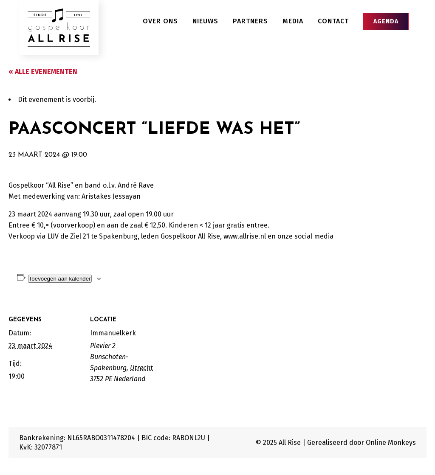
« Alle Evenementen (42, 71)
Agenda (385, 21)
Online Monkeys (391, 442)
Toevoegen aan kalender (60, 278)
